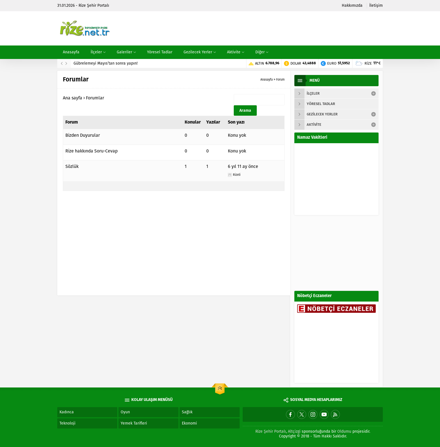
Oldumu (344, 431)
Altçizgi (294, 431)
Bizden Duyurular (82, 135)
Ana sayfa (72, 98)
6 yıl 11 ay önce (243, 166)
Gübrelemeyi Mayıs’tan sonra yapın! (106, 63)
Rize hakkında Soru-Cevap (91, 151)
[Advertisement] (280, 28)
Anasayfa (266, 79)
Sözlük (72, 166)
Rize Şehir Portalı (270, 431)
